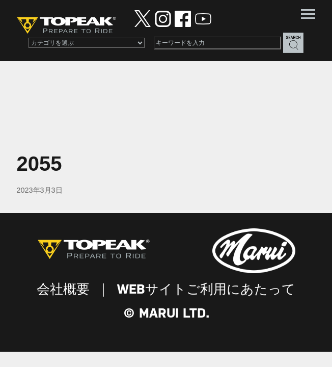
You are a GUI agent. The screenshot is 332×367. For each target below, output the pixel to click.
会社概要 (63, 290)
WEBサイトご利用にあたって (206, 290)
